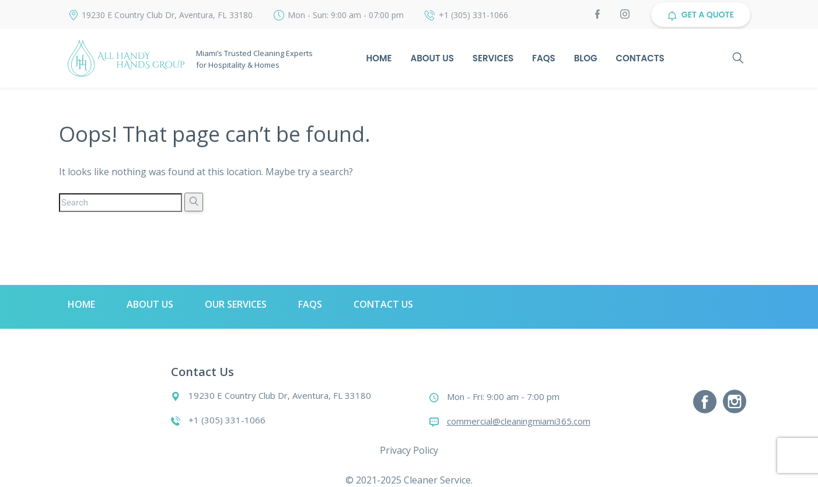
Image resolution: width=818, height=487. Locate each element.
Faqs (543, 58)
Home (378, 58)
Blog (585, 58)
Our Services (236, 304)
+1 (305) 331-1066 (473, 14)
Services (493, 58)
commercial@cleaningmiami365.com (518, 421)
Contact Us (383, 304)
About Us (431, 58)
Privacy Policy (409, 450)
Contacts (640, 58)
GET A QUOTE (700, 14)
